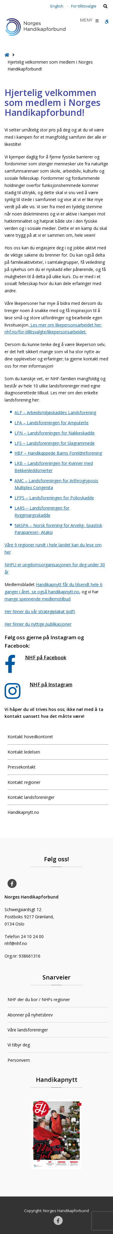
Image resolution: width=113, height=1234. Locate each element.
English (56, 6)
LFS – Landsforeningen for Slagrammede (54, 443)
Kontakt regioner (24, 782)
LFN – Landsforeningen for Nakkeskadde (54, 433)
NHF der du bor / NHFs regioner (39, 999)
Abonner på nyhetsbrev (30, 1015)
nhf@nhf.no (16, 943)
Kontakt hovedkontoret (30, 736)
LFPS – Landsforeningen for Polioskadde (54, 498)
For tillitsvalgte (83, 6)
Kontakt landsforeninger (31, 797)
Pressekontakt (22, 767)
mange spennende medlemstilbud (38, 599)
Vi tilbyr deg (19, 1045)
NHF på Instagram (51, 684)
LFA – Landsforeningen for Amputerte (51, 423)
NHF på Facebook (45, 657)
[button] (86, 21)
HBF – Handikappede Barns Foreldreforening (58, 453)
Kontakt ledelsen (24, 752)
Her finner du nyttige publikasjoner (38, 624)
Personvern (19, 1060)
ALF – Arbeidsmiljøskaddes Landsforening (55, 412)
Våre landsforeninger (28, 1030)
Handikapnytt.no (23, 812)
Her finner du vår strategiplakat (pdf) (40, 611)
